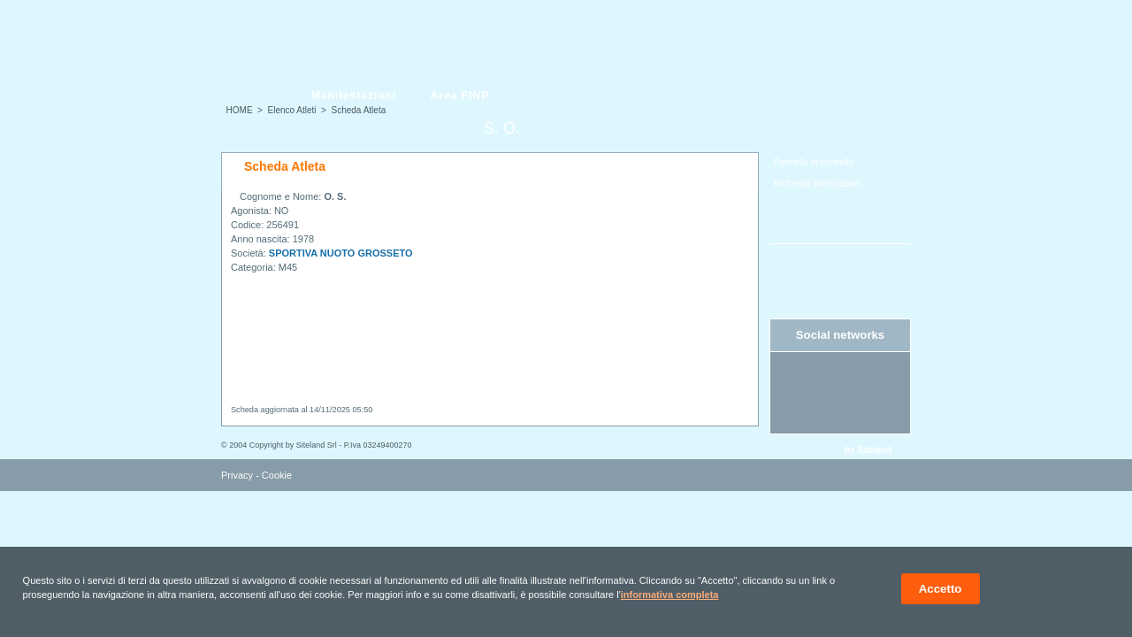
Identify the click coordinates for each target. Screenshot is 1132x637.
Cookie (277, 475)
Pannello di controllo (813, 162)
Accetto (940, 588)
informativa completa (670, 594)
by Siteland (868, 450)
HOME (239, 110)
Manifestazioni (354, 95)
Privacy (237, 475)
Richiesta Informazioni (817, 183)
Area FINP (460, 95)
